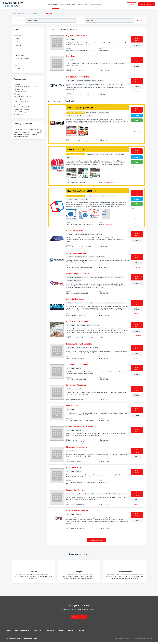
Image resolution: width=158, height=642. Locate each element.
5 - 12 (136, 219)
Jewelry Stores (18, 114)
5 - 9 (136, 267)
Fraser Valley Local (18, 13)
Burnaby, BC (33, 13)
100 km (18, 45)
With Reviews (20, 55)
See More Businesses (96, 540)
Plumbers (17, 94)
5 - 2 (136, 91)
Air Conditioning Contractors (23, 96)
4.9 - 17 (137, 132)
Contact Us (71, 4)
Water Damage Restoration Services (25, 87)
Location (81, 21)
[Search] (139, 20)
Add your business (96, 4)
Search (55, 4)
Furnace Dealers (19, 89)
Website (137, 45)
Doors (18, 68)
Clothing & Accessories (21, 109)
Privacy (71, 630)
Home (50, 4)
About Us (62, 4)
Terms (61, 630)
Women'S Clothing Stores (22, 112)
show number (110, 141)
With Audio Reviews (22, 58)
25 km (18, 38)
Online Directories (22, 630)
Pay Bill (86, 4)
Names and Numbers (30, 638)
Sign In (131, 4)
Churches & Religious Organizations (25, 107)
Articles (79, 4)
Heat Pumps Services (21, 99)
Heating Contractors (20, 91)
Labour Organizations (21, 101)
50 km (18, 42)
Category (22, 21)
